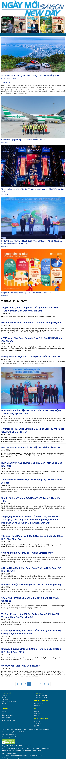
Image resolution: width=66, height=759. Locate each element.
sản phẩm (37, 713)
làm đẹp (37, 725)
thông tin (4, 695)
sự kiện (4, 697)
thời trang (37, 723)
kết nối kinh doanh (40, 703)
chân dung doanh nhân (9, 701)
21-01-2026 (5, 82)
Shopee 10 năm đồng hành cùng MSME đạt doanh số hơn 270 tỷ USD (28, 293)
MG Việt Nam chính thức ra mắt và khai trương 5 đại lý (31, 322)
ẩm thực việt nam (7, 715)
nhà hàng (5, 711)
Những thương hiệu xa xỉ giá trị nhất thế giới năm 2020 (31, 356)
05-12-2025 (4, 296)
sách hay (37, 721)
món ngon (5, 719)
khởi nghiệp (5, 699)
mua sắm (37, 711)
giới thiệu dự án (39, 705)
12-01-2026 (4, 143)
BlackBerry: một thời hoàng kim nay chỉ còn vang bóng (31, 584)
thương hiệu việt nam (40, 695)
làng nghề (37, 727)
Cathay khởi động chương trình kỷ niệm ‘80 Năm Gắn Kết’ (23, 140)
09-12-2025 (4, 246)
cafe (3, 713)
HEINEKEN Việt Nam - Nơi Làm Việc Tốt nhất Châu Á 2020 (31, 447)
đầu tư (4, 703)
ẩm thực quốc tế (7, 717)
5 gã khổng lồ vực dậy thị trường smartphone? (27, 553)
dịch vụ (36, 715)
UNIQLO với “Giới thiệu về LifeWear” (20, 666)
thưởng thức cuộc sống (9, 721)
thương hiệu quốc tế (40, 697)
